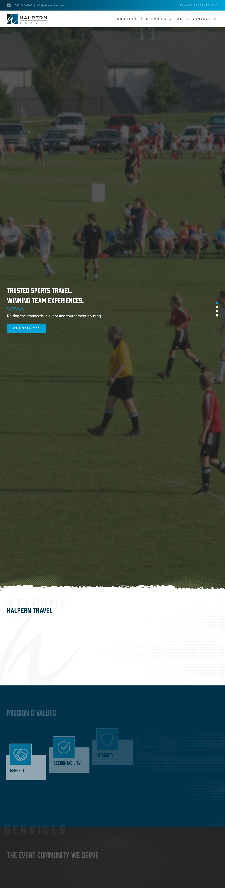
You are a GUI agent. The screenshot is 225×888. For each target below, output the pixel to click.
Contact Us (205, 19)
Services (156, 19)
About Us (127, 19)
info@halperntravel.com (50, 5)
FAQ (179, 19)
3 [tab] (217, 311)
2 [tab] (217, 307)
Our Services (26, 328)
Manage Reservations (198, 5)
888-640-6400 (23, 5)
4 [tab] (217, 315)
